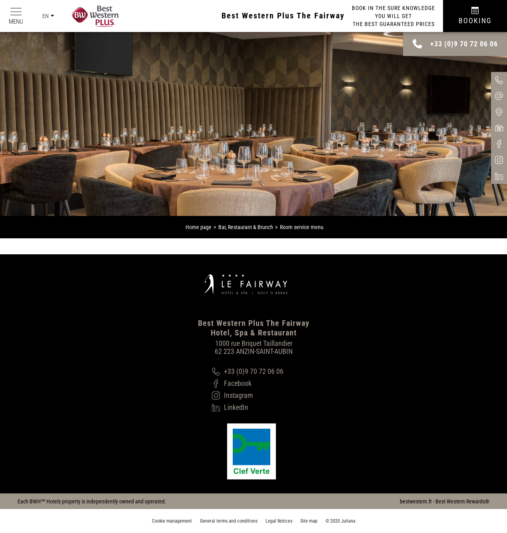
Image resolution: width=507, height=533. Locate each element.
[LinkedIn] (247, 407)
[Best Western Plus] (91, 16)
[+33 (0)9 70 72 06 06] (247, 371)
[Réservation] (475, 16)
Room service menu (301, 227)
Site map (308, 521)
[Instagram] (247, 395)
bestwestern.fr (416, 501)
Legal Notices (278, 521)
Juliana (348, 521)
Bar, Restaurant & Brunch (245, 227)
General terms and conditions (228, 521)
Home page (199, 227)
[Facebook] (247, 383)
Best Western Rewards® (462, 501)
